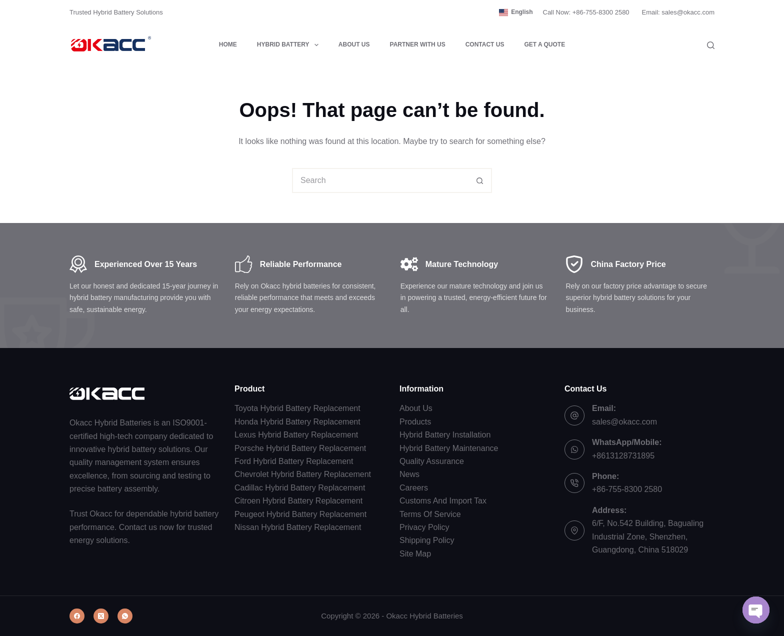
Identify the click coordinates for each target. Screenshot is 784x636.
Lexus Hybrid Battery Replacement (296, 434)
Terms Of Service (430, 514)
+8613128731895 (623, 456)
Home (228, 44)
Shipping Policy (427, 540)
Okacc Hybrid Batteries (424, 616)
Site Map (415, 554)
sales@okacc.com (624, 422)
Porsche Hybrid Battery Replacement (300, 448)
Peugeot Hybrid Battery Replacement (300, 514)
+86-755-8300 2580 (627, 489)
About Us (354, 44)
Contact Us (485, 44)
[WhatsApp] (125, 616)
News (410, 474)
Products (415, 422)
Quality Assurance (432, 461)
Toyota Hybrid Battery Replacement (297, 408)
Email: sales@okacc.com (678, 12)
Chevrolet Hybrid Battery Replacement (302, 474)
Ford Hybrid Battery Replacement (293, 461)
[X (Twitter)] (101, 616)
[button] (515, 13)
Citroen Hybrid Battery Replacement (298, 500)
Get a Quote (544, 44)
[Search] (710, 45)
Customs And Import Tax (443, 500)
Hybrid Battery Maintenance (449, 448)
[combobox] (380, 180)
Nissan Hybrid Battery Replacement (297, 527)
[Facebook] (77, 616)
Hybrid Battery (289, 45)
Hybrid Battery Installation (445, 434)
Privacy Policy (425, 527)
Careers (414, 488)
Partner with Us (418, 44)
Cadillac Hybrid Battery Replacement (299, 488)
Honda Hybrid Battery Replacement (297, 422)
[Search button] (479, 180)
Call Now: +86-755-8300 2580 (586, 12)
